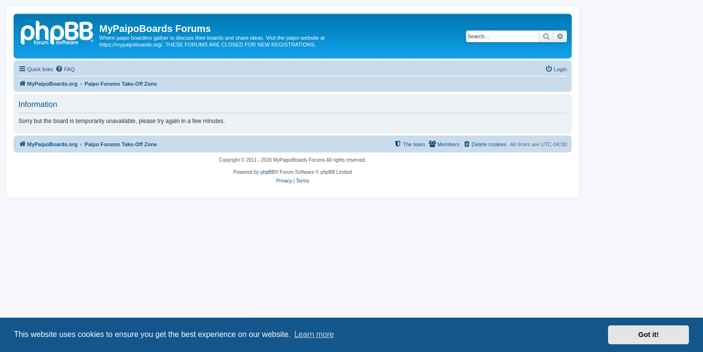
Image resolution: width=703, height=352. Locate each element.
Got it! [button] (649, 334)
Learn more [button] (314, 334)
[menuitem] (65, 69)
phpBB (267, 172)
